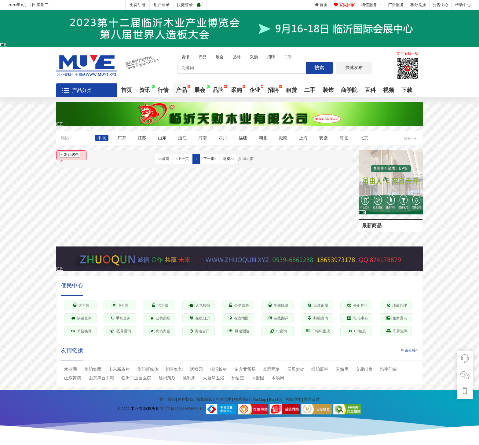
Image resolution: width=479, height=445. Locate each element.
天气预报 (199, 305)
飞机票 (120, 305)
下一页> (210, 159)
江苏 (142, 138)
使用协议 (186, 399)
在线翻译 (277, 318)
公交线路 (238, 305)
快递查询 (81, 318)
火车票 (81, 305)
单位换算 (81, 331)
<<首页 (164, 159)
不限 (101, 138)
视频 (388, 90)
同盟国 (257, 378)
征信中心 (357, 318)
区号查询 (120, 331)
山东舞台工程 (101, 378)
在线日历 (199, 318)
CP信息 (357, 331)
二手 (288, 57)
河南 (202, 138)
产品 (203, 57)
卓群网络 (271, 369)
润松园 (196, 369)
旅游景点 (396, 318)
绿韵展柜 (319, 369)
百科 (370, 90)
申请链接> (409, 350)
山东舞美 (72, 378)
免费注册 (137, 4)
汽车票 (159, 305)
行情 (163, 90)
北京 (364, 138)
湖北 (263, 138)
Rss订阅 (276, 399)
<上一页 (182, 159)
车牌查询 (396, 331)
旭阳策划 (167, 378)
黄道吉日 (199, 331)
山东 (162, 138)
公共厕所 (159, 318)
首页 (321, 4)
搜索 (319, 67)
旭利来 (189, 378)
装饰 (328, 90)
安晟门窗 (364, 369)
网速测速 (238, 331)
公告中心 (440, 4)
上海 (303, 138)
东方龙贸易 (245, 369)
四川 (222, 138)
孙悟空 (237, 378)
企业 (254, 90)
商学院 (349, 90)
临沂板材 (218, 369)
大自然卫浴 (213, 378)
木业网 (70, 369)
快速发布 (354, 67)
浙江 (182, 138)
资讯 (185, 57)
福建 (243, 138)
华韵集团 (92, 369)
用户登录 (162, 4)
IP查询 (278, 331)
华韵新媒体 (148, 369)
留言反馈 (312, 399)
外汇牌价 (357, 305)
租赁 (291, 90)
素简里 (342, 369)
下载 (406, 90)
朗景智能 (174, 369)
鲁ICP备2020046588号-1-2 (182, 409)
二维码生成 (317, 331)
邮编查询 (317, 318)
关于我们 (167, 399)
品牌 (237, 57)
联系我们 (242, 399)
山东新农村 (119, 369)
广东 (122, 138)
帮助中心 (463, 4)
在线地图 (239, 318)
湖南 (283, 138)
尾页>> (229, 159)
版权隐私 (204, 399)
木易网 (277, 378)
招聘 (271, 57)
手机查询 (120, 318)
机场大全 (159, 331)
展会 (220, 57)
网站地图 (293, 399)
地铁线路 (277, 305)
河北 (343, 138)
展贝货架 (295, 369)
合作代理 (223, 399)
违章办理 (396, 305)
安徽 (323, 138)
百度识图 (317, 305)
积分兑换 (418, 4)
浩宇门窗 (388, 369)
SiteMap (260, 399)
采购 (254, 57)
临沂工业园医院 (136, 378)
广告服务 (396, 4)
